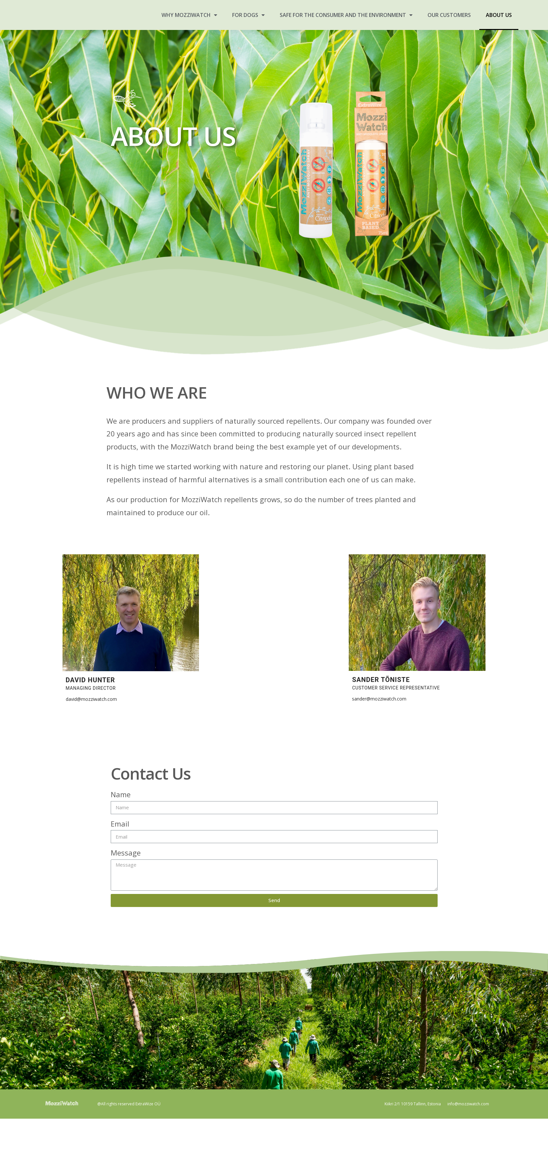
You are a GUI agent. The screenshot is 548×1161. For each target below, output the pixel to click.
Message (126, 852)
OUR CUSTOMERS (449, 15)
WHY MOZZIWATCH (189, 15)
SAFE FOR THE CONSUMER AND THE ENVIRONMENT (346, 15)
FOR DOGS (248, 15)
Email (120, 823)
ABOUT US (499, 15)
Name (121, 794)
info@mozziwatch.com (468, 1104)
